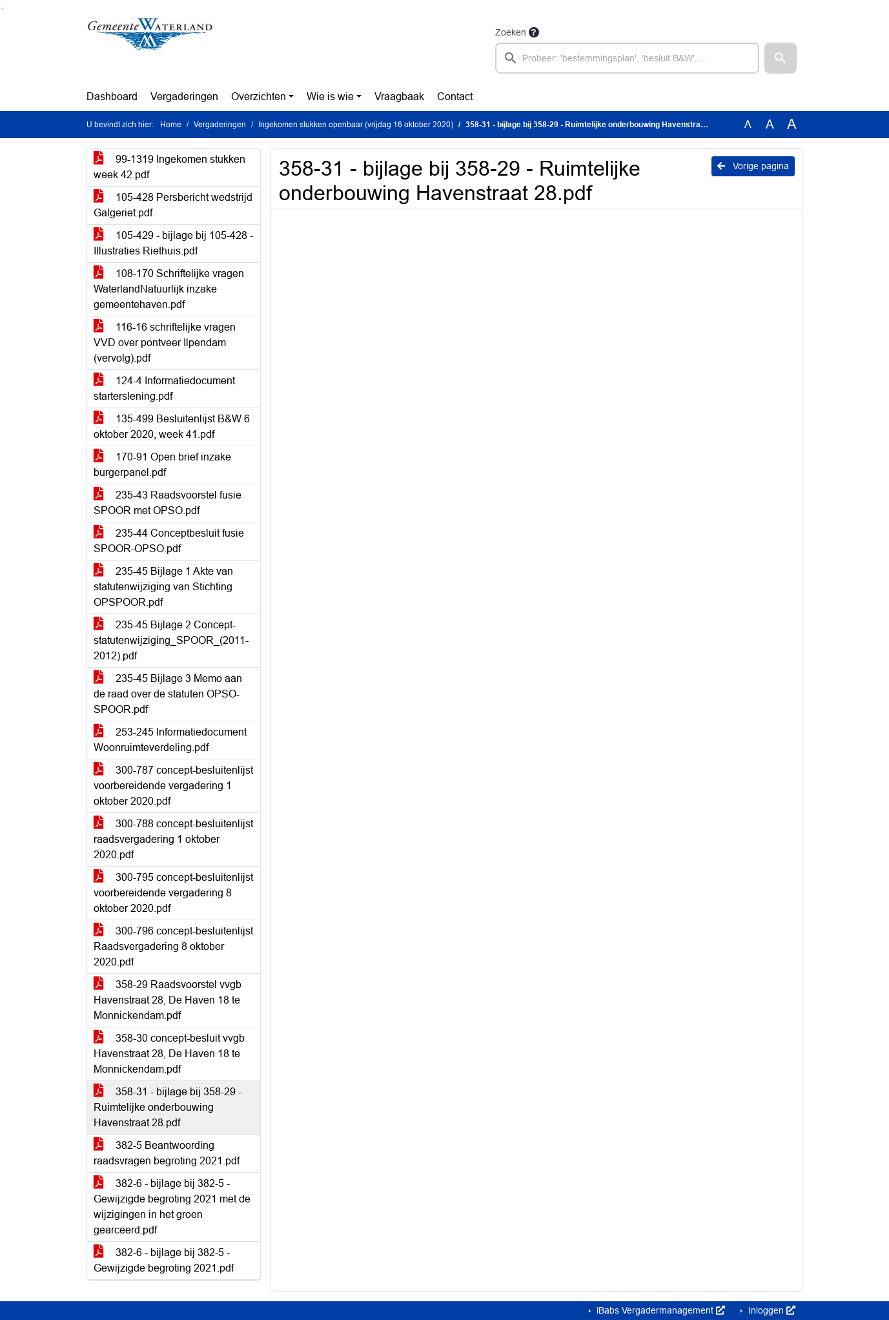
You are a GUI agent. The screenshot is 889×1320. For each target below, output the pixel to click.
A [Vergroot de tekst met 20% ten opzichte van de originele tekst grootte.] (770, 124)
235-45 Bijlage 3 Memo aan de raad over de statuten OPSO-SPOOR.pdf (168, 694)
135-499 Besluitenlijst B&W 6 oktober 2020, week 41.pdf (172, 426)
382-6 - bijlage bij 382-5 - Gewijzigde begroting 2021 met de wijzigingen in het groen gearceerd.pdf (172, 1206)
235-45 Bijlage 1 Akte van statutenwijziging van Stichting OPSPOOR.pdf (163, 587)
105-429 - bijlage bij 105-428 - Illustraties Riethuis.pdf (173, 243)
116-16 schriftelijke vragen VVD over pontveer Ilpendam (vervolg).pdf (165, 343)
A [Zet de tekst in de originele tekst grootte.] (747, 124)
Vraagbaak (399, 96)
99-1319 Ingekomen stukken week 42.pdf (169, 167)
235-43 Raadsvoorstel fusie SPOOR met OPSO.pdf (167, 503)
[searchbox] (627, 58)
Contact (455, 96)
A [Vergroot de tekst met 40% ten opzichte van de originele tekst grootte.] (792, 124)
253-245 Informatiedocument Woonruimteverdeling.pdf (170, 740)
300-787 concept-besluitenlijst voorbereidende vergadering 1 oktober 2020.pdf (173, 786)
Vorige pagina (753, 166)
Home (170, 124)
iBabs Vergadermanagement (659, 1310)
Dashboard (112, 96)
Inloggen (770, 1310)
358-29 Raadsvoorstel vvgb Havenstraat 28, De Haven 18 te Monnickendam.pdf (167, 1000)
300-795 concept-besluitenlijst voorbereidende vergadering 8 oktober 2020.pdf (173, 893)
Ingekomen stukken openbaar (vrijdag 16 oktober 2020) (355, 124)
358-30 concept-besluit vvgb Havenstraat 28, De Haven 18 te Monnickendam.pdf (169, 1054)
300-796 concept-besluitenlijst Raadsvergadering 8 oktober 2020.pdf (173, 946)
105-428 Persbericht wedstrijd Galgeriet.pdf (173, 205)
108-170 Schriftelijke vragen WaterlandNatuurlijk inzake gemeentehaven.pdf (169, 289)
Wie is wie (330, 96)
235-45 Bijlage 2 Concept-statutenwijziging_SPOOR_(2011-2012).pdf (171, 640)
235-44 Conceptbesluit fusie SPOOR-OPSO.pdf (169, 541)
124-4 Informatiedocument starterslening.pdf (164, 388)
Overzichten (258, 96)
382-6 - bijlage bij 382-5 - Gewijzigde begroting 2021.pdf (164, 1260)
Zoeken (510, 32)
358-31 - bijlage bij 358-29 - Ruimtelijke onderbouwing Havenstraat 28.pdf (167, 1107)
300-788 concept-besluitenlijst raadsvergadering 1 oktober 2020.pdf (173, 839)
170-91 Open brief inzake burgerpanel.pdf (162, 464)
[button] (780, 58)
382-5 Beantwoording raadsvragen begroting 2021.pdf (167, 1153)
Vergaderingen (184, 96)
